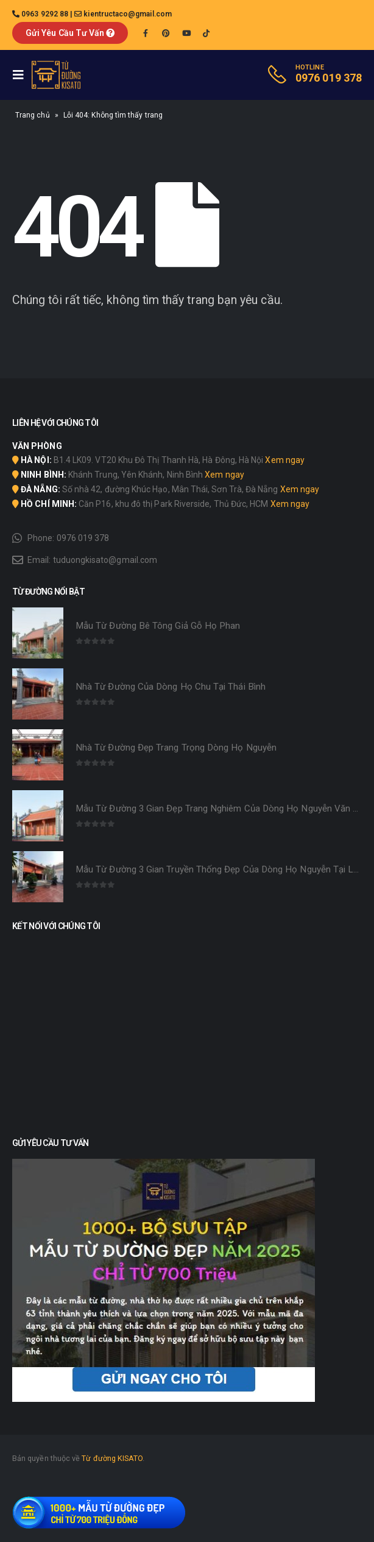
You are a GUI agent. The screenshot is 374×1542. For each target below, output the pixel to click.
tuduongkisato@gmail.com (105, 560)
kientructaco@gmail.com (127, 14)
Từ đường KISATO (112, 1458)
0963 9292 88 (44, 14)
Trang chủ (32, 115)
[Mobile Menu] (22, 75)
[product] (37, 633)
